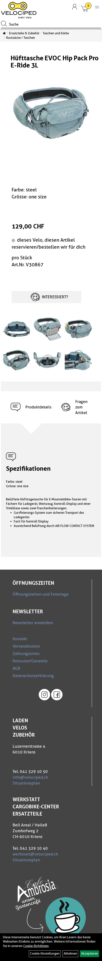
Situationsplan (26, 783)
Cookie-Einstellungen (45, 953)
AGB (16, 668)
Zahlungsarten (26, 653)
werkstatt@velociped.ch (35, 854)
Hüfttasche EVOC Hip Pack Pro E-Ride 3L (55, 61)
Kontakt (20, 638)
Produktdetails (31, 407)
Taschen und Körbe (56, 33)
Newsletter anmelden (33, 622)
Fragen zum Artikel (74, 407)
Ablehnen (70, 953)
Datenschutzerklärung (33, 675)
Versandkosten (26, 646)
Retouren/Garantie (30, 660)
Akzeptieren (89, 953)
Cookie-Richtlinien (36, 946)
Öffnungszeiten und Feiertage (41, 594)
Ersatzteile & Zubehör (24, 33)
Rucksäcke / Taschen (20, 38)
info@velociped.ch (30, 777)
